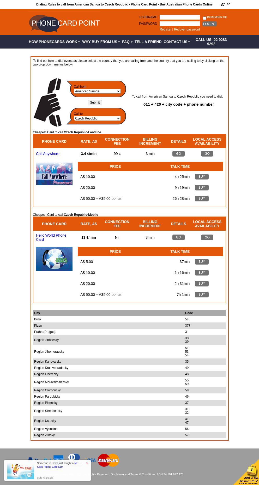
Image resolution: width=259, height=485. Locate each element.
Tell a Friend (148, 42)
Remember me (215, 17)
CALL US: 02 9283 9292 (211, 42)
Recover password (187, 29)
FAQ (127, 42)
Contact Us (177, 42)
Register (165, 29)
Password (148, 24)
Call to (78, 114)
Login (208, 24)
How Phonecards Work (54, 42)
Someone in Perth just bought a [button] (57, 465)
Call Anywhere (47, 154)
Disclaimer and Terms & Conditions (133, 474)
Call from (80, 86)
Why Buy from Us (101, 42)
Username (148, 17)
